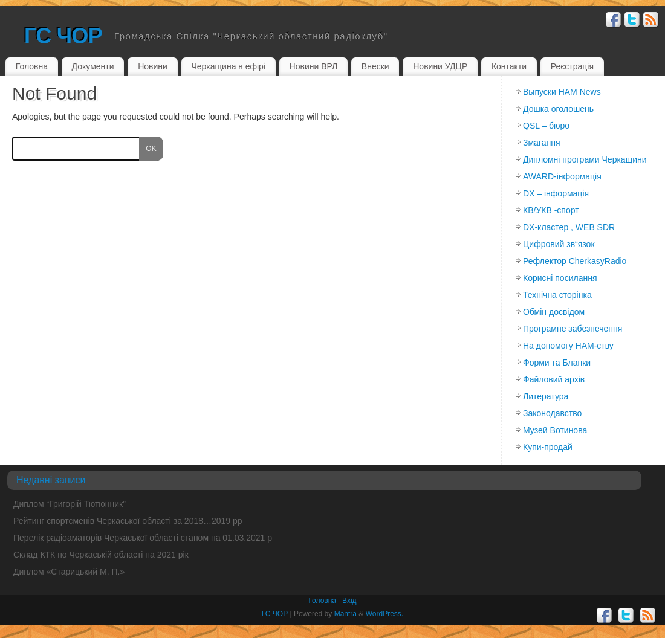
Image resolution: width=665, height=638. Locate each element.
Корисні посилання (560, 278)
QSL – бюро (546, 125)
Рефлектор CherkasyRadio (574, 261)
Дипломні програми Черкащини (585, 159)
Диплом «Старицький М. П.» (69, 571)
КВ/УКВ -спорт (551, 210)
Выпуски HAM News (562, 92)
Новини (152, 66)
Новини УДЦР (440, 66)
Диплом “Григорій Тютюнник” (69, 504)
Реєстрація (572, 66)
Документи (93, 66)
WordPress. (384, 614)
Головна (32, 66)
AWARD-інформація (562, 176)
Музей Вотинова (555, 430)
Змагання (541, 142)
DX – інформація (556, 193)
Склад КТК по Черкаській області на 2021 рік (101, 554)
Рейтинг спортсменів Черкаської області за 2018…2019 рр (127, 521)
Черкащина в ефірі (228, 66)
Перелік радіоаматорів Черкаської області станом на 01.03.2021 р (142, 538)
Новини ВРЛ (314, 66)
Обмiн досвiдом (554, 312)
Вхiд (349, 600)
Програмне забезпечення (572, 329)
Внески (375, 66)
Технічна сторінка (557, 295)
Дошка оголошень (558, 109)
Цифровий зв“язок (559, 244)
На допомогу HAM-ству (568, 345)
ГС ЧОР (63, 36)
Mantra (345, 614)
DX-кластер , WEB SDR (569, 227)
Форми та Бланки (557, 362)
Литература (545, 396)
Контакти (509, 66)
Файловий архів (554, 379)
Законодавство (552, 413)
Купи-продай (548, 447)
